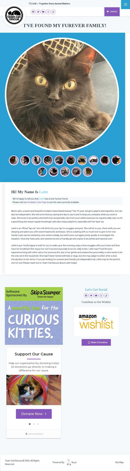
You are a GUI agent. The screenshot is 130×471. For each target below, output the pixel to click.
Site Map (119, 462)
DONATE (112, 12)
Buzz (71, 462)
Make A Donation (98, 343)
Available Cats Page (37, 202)
